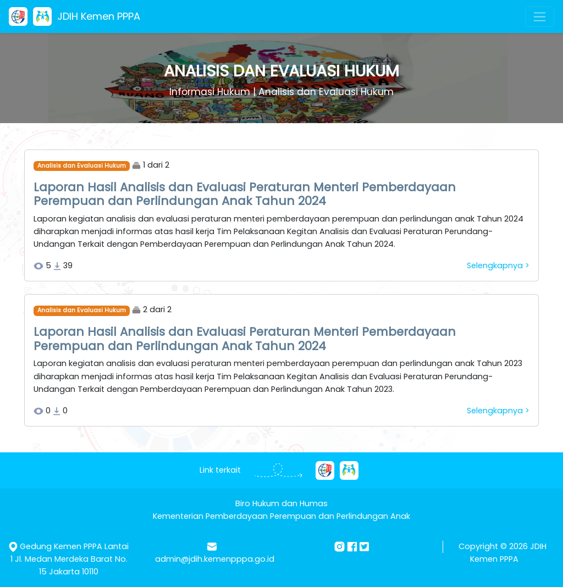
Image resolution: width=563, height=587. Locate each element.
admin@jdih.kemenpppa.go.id (214, 558)
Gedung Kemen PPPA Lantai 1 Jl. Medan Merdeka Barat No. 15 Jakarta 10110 (69, 559)
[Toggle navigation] (539, 17)
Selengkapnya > (498, 265)
